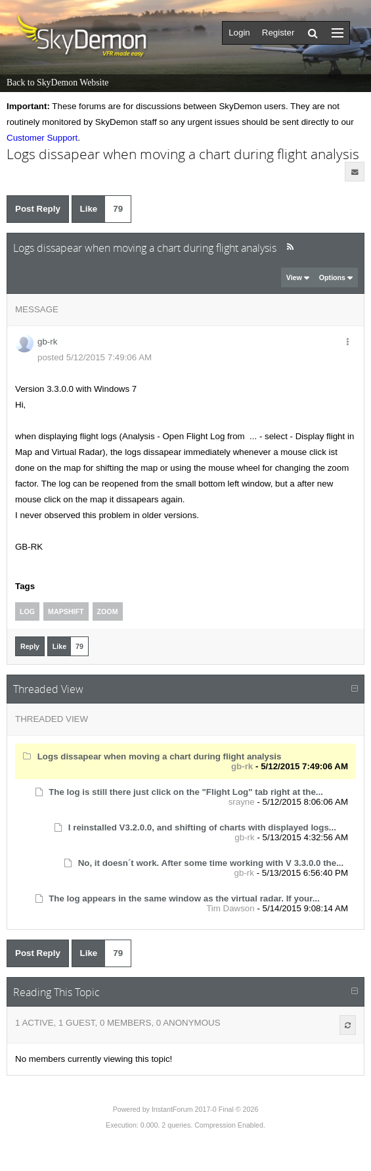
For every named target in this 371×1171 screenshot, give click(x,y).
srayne (242, 802)
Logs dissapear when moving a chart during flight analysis (159, 756)
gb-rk (47, 342)
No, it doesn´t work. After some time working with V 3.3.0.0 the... (211, 863)
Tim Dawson (230, 908)
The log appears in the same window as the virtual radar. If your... (184, 898)
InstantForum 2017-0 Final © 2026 (205, 1109)
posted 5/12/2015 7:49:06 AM (94, 357)
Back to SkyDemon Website (57, 82)
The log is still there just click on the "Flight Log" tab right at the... (186, 792)
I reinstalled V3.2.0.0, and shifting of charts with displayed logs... (202, 827)
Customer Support (42, 138)
